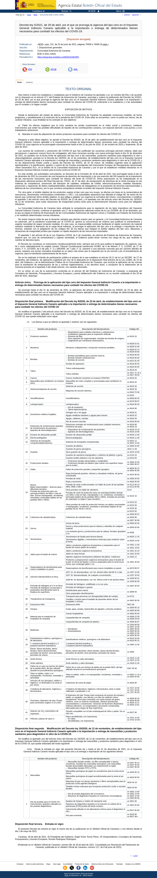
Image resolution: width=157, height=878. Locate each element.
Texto (19, 82)
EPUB (53, 69)
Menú (120, 11)
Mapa (48, 864)
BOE (35, 15)
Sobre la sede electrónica (35, 864)
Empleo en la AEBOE (132, 864)
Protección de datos (82, 864)
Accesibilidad (67, 864)
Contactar (20, 864)
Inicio (29, 15)
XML (75, 69)
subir (135, 856)
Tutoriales (119, 864)
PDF (30, 69)
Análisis (29, 82)
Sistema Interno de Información (102, 864)
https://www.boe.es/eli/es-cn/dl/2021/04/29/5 (58, 57)
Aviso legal (57, 864)
